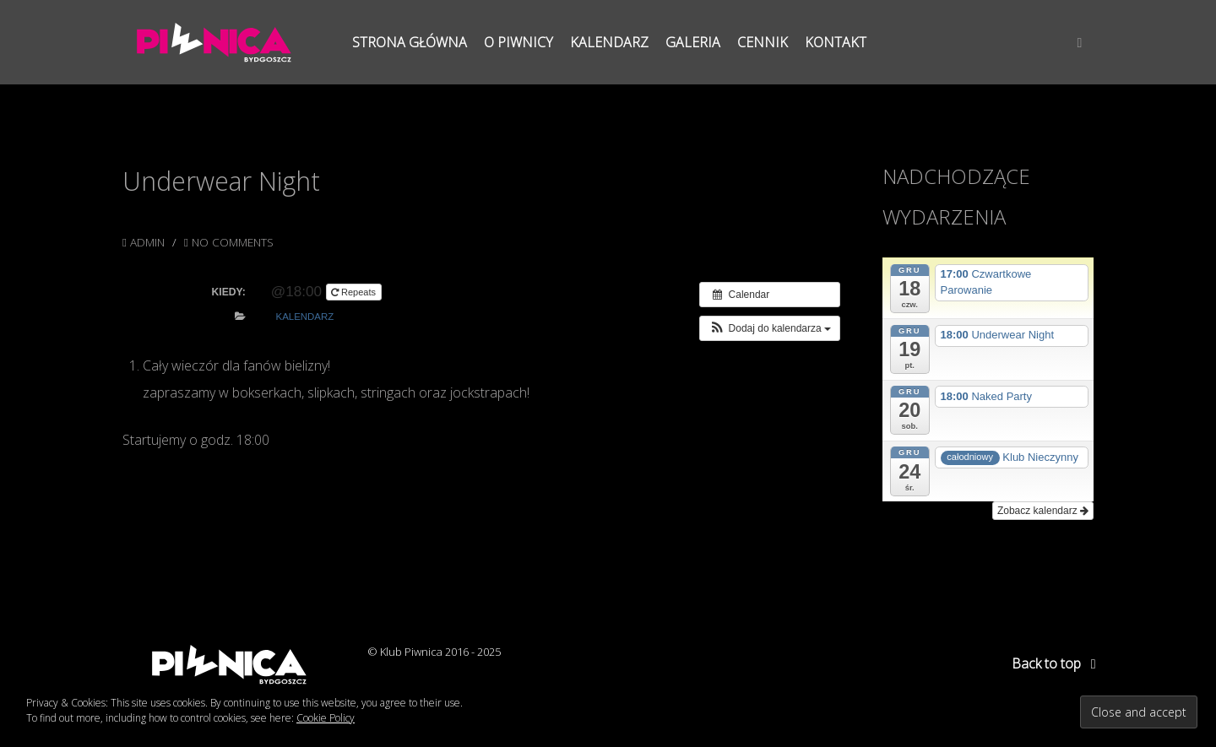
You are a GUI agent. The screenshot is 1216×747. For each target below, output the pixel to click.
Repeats (354, 292)
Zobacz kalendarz (1042, 511)
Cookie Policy (325, 718)
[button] (769, 328)
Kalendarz (305, 316)
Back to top (1057, 663)
